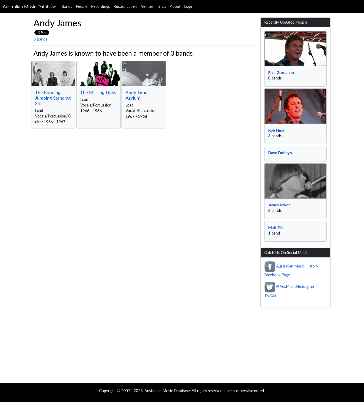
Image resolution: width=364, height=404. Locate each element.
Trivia (161, 6)
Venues (147, 6)
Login (188, 6)
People (82, 6)
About (175, 6)
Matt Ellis (276, 227)
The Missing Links (98, 92)
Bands (67, 6)
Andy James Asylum (137, 95)
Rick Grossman (281, 72)
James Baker (279, 204)
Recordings (100, 6)
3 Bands (40, 39)
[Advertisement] (182, 347)
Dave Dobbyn (280, 152)
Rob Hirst (276, 130)
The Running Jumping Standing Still (53, 98)
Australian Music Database (29, 6)
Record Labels (125, 6)
